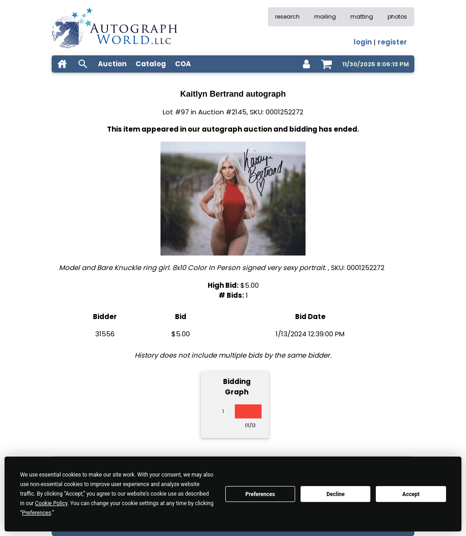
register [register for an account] (392, 42)
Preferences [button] (36, 513)
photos (397, 16)
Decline (335, 494)
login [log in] (363, 42)
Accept (411, 494)
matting (361, 16)
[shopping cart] (326, 64)
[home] (62, 64)
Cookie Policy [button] (51, 503)
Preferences (260, 494)
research (287, 16)
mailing (325, 16)
